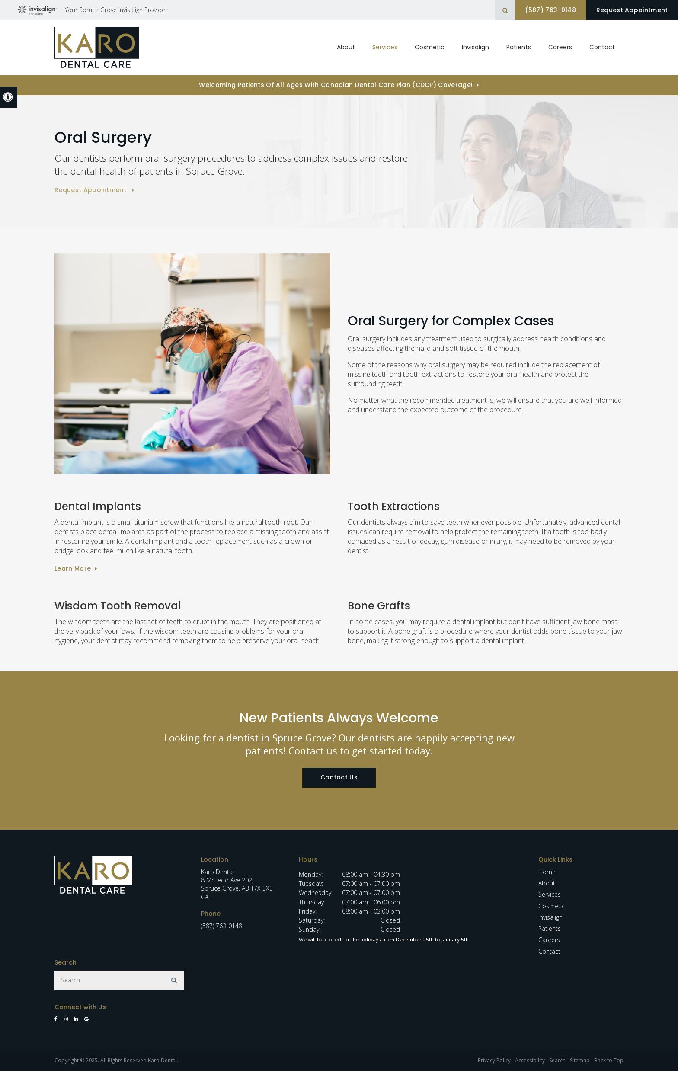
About (546, 883)
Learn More (72, 568)
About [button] (346, 47)
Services (549, 894)
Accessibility (530, 1060)
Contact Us (339, 777)
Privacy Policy (494, 1060)
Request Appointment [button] (630, 10)
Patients (518, 47)
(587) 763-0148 (545, 10)
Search (557, 1060)
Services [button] (384, 47)
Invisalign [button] (475, 47)
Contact (602, 47)
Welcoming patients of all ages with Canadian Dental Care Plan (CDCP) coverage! (336, 84)
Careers (560, 47)
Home (547, 872)
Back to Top (609, 1060)
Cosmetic (430, 47)
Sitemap (580, 1060)
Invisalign (550, 917)
